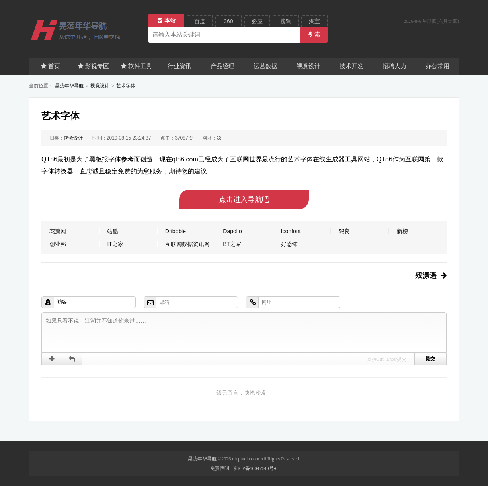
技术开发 (351, 66)
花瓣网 (57, 231)
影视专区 (93, 66)
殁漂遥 (426, 275)
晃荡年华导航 (69, 86)
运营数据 (265, 66)
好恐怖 (289, 244)
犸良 (344, 231)
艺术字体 (125, 86)
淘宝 (314, 21)
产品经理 (222, 66)
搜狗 (285, 21)
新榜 (402, 231)
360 (228, 21)
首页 (50, 66)
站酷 (112, 231)
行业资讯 (179, 66)
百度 (199, 21)
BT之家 (232, 244)
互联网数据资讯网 (187, 244)
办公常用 (437, 66)
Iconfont (291, 231)
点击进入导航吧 (244, 199)
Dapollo (232, 231)
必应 (257, 21)
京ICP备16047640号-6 (255, 468)
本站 (167, 20)
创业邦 (57, 244)
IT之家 (115, 244)
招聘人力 (394, 66)
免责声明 (219, 468)
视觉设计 (308, 66)
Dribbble (175, 231)
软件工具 (136, 66)
